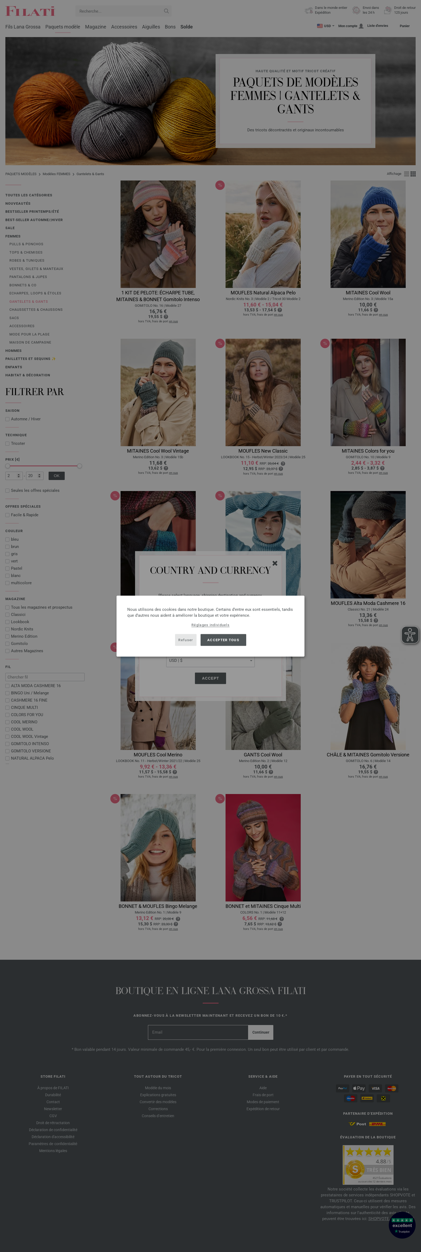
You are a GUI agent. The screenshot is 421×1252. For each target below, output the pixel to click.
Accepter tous (223, 640)
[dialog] (210, 626)
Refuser (185, 640)
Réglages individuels (210, 625)
